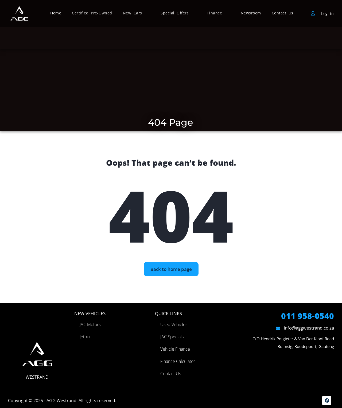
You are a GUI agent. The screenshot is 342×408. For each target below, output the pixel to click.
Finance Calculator (177, 361)
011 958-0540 (307, 315)
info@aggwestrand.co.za (305, 328)
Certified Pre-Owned (92, 12)
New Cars (132, 12)
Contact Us (282, 12)
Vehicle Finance (175, 349)
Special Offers (175, 12)
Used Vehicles (173, 324)
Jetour (85, 337)
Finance (214, 12)
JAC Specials (172, 337)
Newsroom (251, 12)
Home (55, 12)
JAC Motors (90, 324)
